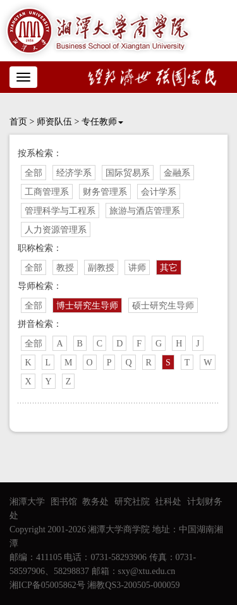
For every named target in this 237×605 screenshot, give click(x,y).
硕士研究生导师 (163, 305)
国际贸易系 (128, 173)
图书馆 (64, 501)
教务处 (95, 501)
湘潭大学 (27, 501)
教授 (65, 267)
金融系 (177, 173)
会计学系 (158, 192)
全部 (33, 173)
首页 (18, 121)
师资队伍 (54, 121)
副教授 (101, 267)
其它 (169, 267)
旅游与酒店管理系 (144, 211)
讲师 (137, 267)
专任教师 (102, 121)
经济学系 (74, 173)
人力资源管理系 (56, 230)
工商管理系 (47, 192)
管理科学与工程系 (60, 211)
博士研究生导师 (87, 305)
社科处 (168, 501)
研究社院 (132, 501)
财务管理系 (105, 192)
